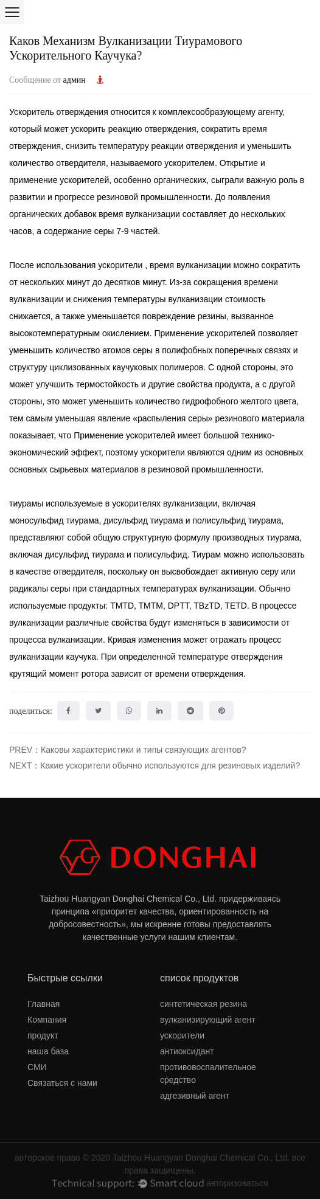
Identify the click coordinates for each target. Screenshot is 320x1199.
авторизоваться (237, 1183)
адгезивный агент (194, 1096)
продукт (42, 1035)
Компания (46, 1020)
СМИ (37, 1067)
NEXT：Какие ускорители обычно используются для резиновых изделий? (154, 765)
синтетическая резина (203, 1004)
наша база (48, 1051)
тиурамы (27, 503)
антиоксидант (187, 1051)
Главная (43, 1004)
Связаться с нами (62, 1083)
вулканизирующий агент (208, 1020)
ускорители (121, 265)
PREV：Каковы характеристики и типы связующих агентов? (127, 750)
